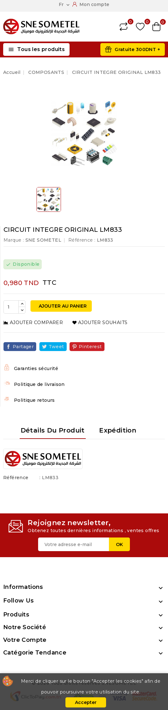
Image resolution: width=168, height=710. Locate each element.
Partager (23, 346)
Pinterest (90, 346)
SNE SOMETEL (43, 240)
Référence (16, 477)
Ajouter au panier (62, 306)
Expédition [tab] (117, 430)
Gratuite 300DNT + (137, 49)
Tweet (56, 346)
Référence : (81, 240)
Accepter (86, 702)
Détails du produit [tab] (53, 430)
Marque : (13, 240)
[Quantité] (11, 307)
